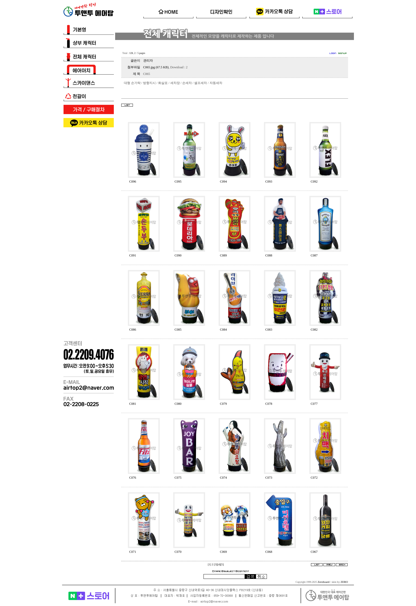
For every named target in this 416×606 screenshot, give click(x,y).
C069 (223, 552)
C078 (268, 404)
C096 (132, 181)
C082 (314, 329)
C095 (178, 181)
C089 (223, 255)
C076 (132, 477)
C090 (178, 255)
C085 (178, 329)
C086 (132, 329)
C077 (314, 404)
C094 (223, 181)
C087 (314, 255)
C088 (268, 255)
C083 (268, 329)
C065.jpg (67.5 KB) (156, 67)
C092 (314, 181)
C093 (268, 181)
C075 (178, 477)
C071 (132, 552)
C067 (314, 552)
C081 (132, 404)
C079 (223, 404)
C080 (178, 404)
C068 (268, 552)
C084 (223, 329)
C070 (178, 552)
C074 (223, 477)
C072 (314, 477)
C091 (132, 255)
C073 (268, 477)
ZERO (344, 581)
